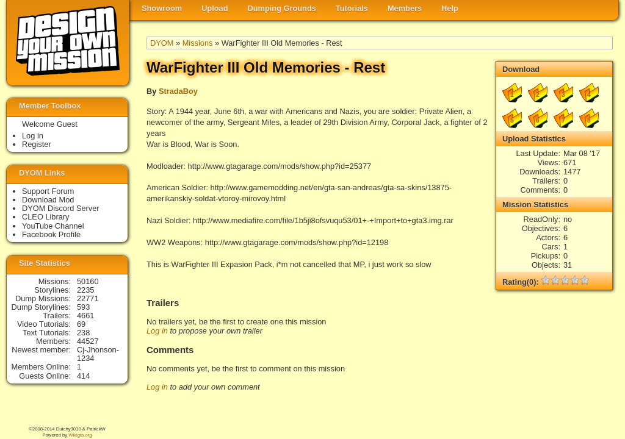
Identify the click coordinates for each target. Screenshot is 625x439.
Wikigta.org (80, 435)
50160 (88, 281)
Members (405, 8)
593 (83, 307)
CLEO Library (46, 216)
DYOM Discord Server (60, 208)
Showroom (162, 8)
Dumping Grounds (282, 8)
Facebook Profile (51, 234)
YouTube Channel (53, 225)
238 (83, 332)
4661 (85, 315)
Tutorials (352, 8)
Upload (214, 8)
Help (449, 8)
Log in (157, 330)
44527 (88, 341)
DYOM (161, 43)
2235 (85, 289)
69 (81, 324)
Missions (197, 43)
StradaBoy (178, 91)
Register (36, 144)
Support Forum (48, 191)
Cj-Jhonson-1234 (98, 354)
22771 (88, 298)
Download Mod (48, 199)
